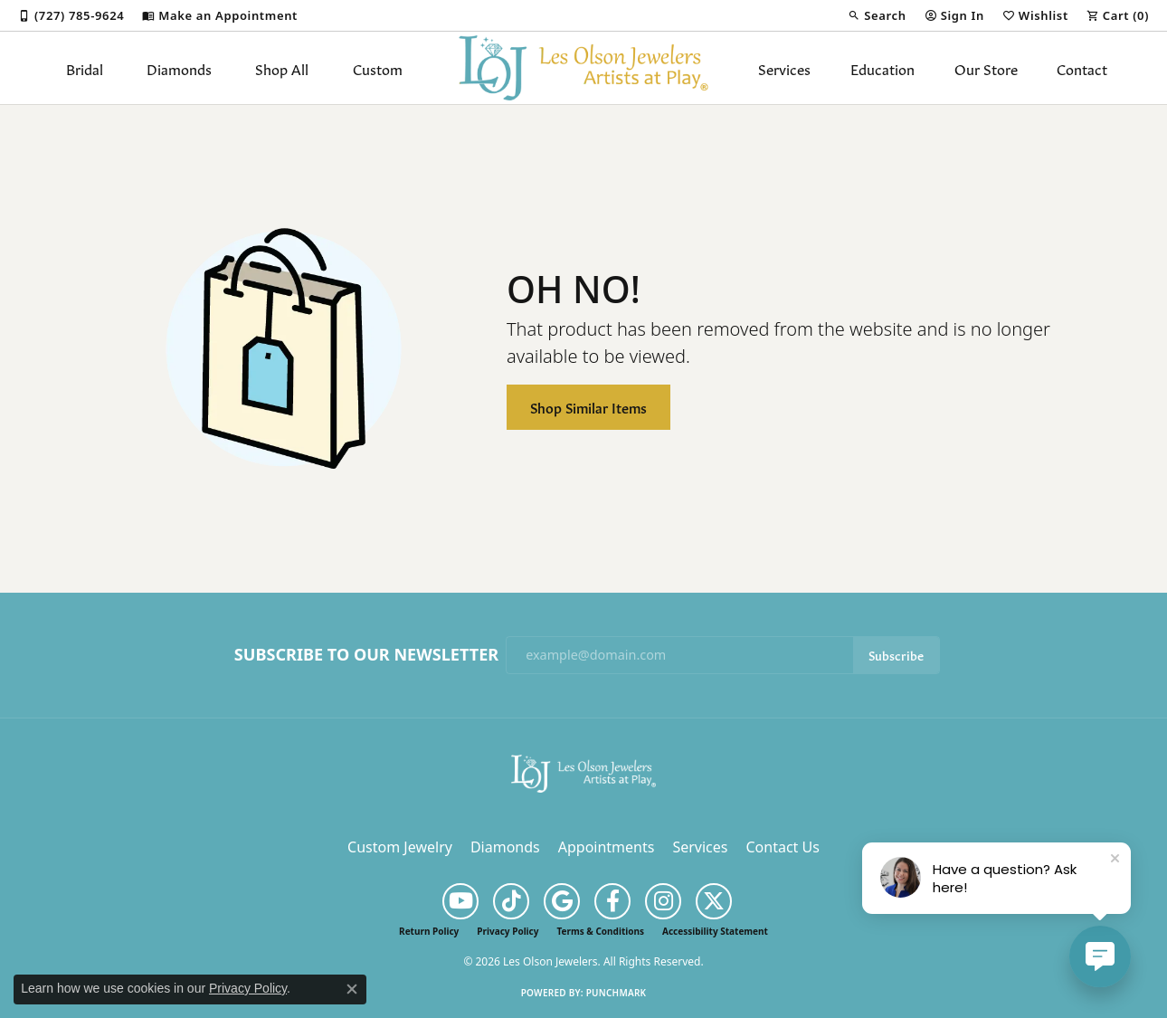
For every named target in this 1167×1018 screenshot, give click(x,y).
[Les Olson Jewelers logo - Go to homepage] (584, 68)
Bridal (84, 68)
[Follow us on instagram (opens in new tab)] (663, 901)
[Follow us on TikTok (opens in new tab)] (511, 901)
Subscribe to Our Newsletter (366, 655)
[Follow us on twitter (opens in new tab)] (714, 901)
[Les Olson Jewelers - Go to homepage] (583, 772)
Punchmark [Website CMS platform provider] (616, 992)
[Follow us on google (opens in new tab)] (562, 901)
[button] (877, 15)
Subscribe (896, 654)
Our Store (986, 68)
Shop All (281, 68)
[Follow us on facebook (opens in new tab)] (612, 901)
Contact (1082, 68)
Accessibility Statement (715, 931)
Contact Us (782, 847)
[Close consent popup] (351, 989)
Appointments (606, 847)
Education (882, 68)
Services (784, 68)
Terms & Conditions (600, 931)
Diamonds (179, 68)
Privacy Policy (507, 931)
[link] (71, 15)
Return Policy (429, 931)
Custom (378, 68)
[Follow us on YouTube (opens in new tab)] (460, 901)
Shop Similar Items (588, 406)
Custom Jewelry (399, 847)
